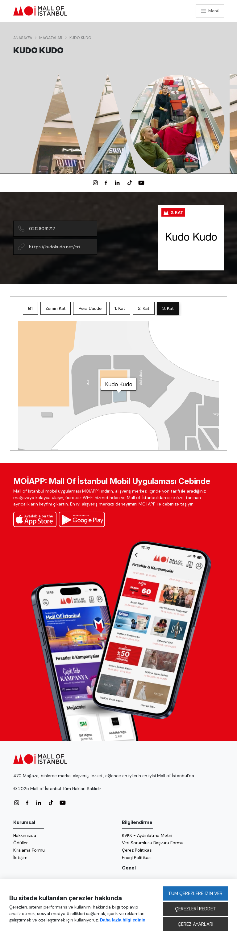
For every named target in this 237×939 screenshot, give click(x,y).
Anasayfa (22, 37)
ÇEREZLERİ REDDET (195, 909)
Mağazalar (50, 37)
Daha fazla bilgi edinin (122, 919)
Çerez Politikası (137, 850)
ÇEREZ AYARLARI (195, 924)
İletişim (20, 857)
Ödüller (20, 842)
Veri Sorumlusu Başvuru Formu (152, 842)
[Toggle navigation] (210, 11)
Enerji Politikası (137, 857)
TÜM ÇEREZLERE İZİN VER (195, 893)
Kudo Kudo (80, 37)
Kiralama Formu (29, 850)
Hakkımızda (24, 835)
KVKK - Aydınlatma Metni (147, 835)
